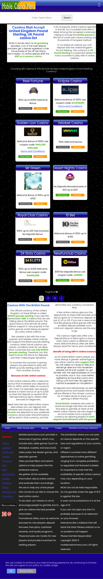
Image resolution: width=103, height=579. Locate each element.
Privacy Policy (26, 571)
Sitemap (44, 428)
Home (7, 428)
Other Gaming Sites (25, 428)
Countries (7, 496)
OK (11, 571)
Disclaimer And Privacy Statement (83, 428)
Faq (4, 465)
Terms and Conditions (70, 106)
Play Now (63, 111)
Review (40, 108)
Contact (58, 428)
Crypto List (8, 452)
